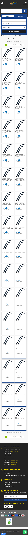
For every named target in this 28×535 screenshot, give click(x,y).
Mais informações (16, 531)
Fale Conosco (7, 484)
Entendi (3, 533)
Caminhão (20, 16)
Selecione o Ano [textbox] (6, 27)
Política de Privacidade (9, 486)
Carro (8, 16)
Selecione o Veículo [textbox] (7, 23)
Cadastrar (15, 499)
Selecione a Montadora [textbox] (8, 20)
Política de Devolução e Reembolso (12, 482)
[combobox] (14, 20)
